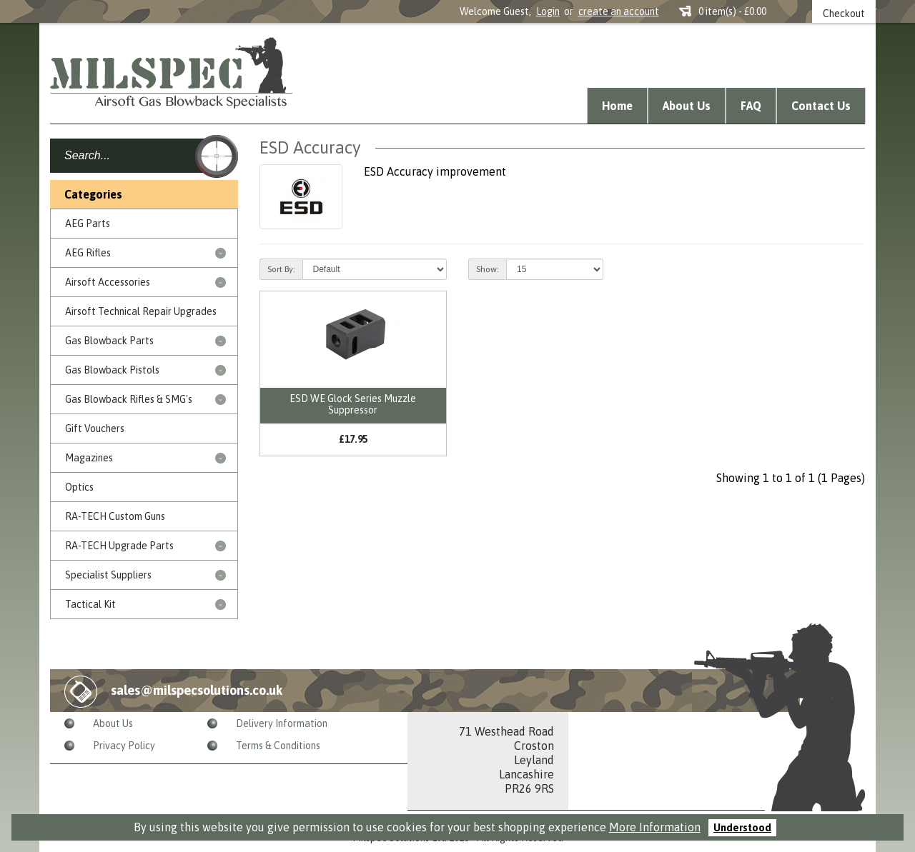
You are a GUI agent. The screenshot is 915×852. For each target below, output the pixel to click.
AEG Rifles (88, 253)
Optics (79, 487)
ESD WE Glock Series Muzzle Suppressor (353, 404)
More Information (655, 827)
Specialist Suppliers (108, 575)
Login (548, 11)
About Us (687, 105)
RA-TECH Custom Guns (115, 516)
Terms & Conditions (278, 745)
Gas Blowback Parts (109, 340)
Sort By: (281, 269)
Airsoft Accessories (107, 282)
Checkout (844, 13)
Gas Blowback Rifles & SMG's (128, 399)
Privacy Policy (124, 745)
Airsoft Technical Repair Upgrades (141, 311)
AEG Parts (87, 223)
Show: (487, 269)
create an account (618, 11)
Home (617, 105)
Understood (742, 827)
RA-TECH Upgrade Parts (119, 545)
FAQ (751, 105)
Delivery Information (281, 723)
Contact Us (821, 105)
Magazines (89, 457)
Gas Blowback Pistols (112, 370)
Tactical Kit (90, 604)
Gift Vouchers (94, 428)
